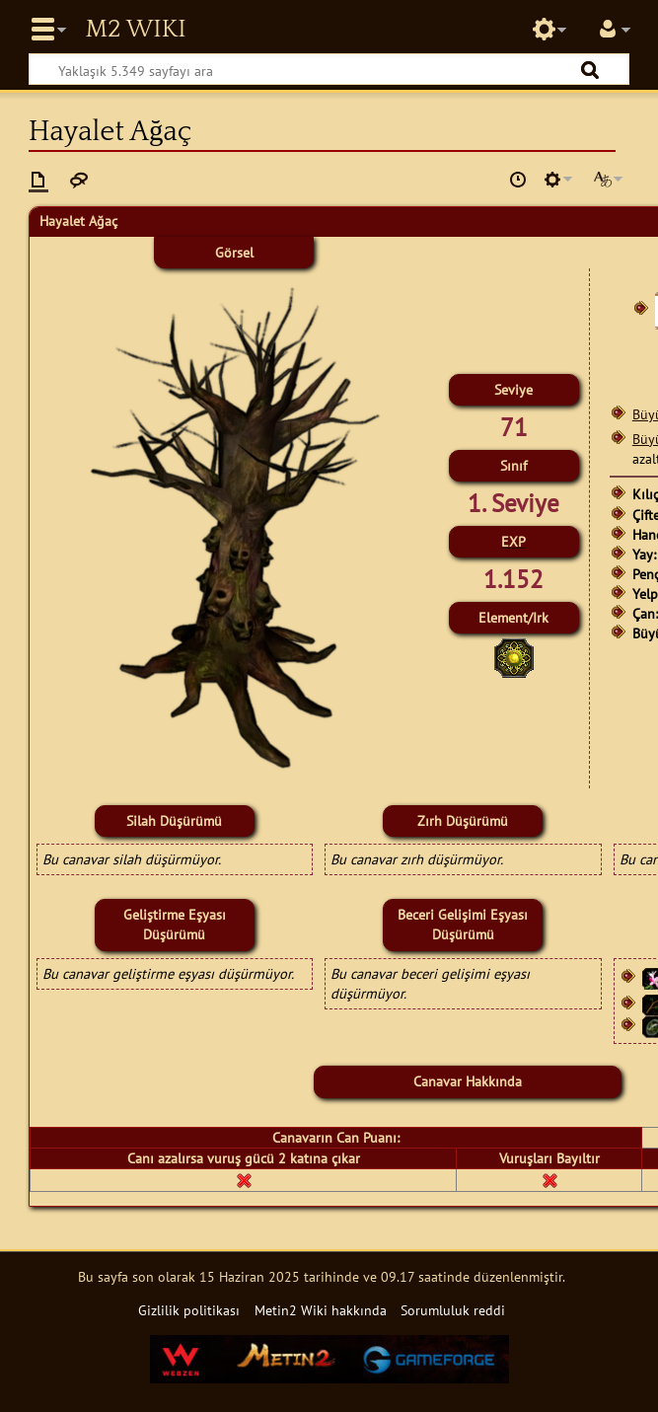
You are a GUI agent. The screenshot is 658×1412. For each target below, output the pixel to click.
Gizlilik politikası (189, 1310)
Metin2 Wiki (135, 29)
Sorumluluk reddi (453, 1310)
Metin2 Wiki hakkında (321, 1310)
